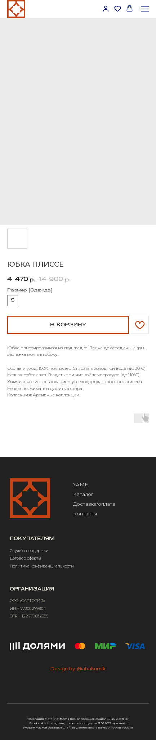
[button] (105, 8)
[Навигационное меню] (145, 9)
